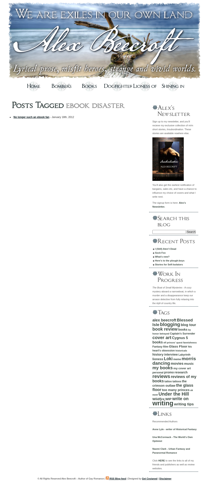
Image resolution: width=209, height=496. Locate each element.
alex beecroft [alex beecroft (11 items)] (164, 320)
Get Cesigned (149, 478)
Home (33, 86)
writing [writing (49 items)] (162, 403)
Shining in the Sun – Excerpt (173, 87)
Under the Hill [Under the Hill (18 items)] (173, 394)
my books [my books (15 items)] (162, 367)
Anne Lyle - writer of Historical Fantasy (174, 429)
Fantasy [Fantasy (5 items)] (157, 346)
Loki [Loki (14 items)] (168, 358)
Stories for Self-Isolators (169, 264)
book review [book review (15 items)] (165, 329)
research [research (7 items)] (181, 372)
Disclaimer (165, 478)
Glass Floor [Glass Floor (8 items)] (178, 346)
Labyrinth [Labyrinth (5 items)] (184, 354)
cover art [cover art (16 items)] (161, 337)
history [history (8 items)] (157, 354)
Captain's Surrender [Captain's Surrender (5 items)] (182, 333)
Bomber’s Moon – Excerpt (61, 87)
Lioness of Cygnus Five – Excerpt (145, 87)
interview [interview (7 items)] (171, 354)
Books (89, 86)
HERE (161, 460)
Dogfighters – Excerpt (117, 87)
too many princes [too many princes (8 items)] (176, 390)
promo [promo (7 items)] (169, 372)
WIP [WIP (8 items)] (168, 399)
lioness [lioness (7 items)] (157, 359)
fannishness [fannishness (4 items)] (190, 342)
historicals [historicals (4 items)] (181, 350)
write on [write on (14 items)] (180, 398)
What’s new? (162, 256)
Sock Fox (160, 252)
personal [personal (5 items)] (157, 372)
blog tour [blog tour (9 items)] (188, 325)
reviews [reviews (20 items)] (161, 376)
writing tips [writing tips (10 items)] (184, 404)
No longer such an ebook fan (31, 117)
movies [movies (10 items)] (177, 363)
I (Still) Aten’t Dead (165, 249)
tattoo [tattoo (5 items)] (168, 381)
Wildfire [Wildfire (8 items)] (158, 399)
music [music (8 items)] (189, 363)
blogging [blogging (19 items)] (170, 324)
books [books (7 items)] (182, 329)
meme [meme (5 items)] (177, 359)
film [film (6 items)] (165, 346)
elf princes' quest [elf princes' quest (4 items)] (172, 342)
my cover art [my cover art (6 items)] (182, 368)
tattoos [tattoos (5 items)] (176, 381)
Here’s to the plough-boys (169, 260)
